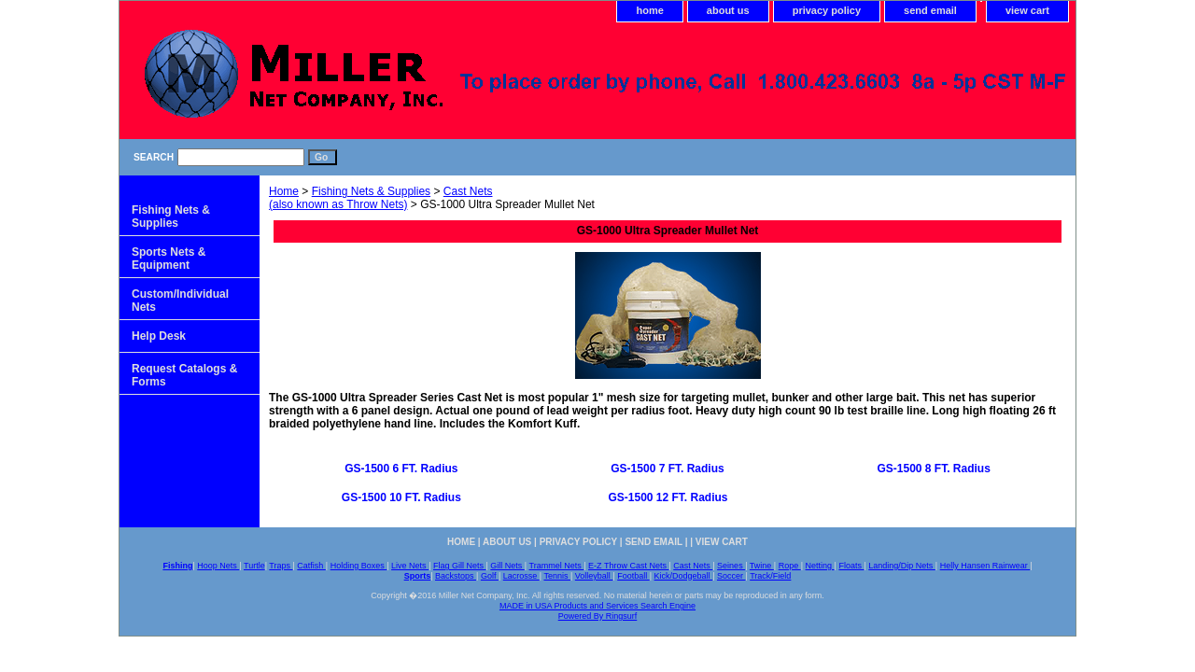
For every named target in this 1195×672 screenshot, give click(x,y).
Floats (851, 565)
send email (930, 10)
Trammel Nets (556, 565)
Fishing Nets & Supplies (371, 191)
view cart (1027, 10)
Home (284, 191)
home (649, 10)
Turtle (254, 565)
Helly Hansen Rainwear (985, 565)
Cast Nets (692, 565)
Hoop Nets (218, 565)
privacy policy (827, 10)
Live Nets (410, 565)
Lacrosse (521, 576)
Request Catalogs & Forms (184, 375)
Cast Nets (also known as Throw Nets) (380, 198)
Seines (731, 565)
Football (633, 576)
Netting (820, 565)
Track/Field (770, 576)
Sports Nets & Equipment (168, 258)
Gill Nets (507, 565)
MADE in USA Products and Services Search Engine (597, 605)
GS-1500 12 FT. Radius (667, 497)
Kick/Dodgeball (683, 576)
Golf (490, 576)
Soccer (731, 576)
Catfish (311, 565)
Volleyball (594, 576)
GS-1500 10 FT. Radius (401, 497)
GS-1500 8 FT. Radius (933, 468)
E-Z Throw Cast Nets (628, 565)
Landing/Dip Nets (901, 565)
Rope (790, 565)
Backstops (455, 576)
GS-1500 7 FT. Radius (667, 468)
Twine (762, 565)
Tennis (556, 576)
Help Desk (159, 336)
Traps (280, 565)
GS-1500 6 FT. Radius (400, 468)
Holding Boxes (358, 565)
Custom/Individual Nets (180, 300)
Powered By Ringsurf (598, 616)
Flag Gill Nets (459, 565)
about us (728, 10)
